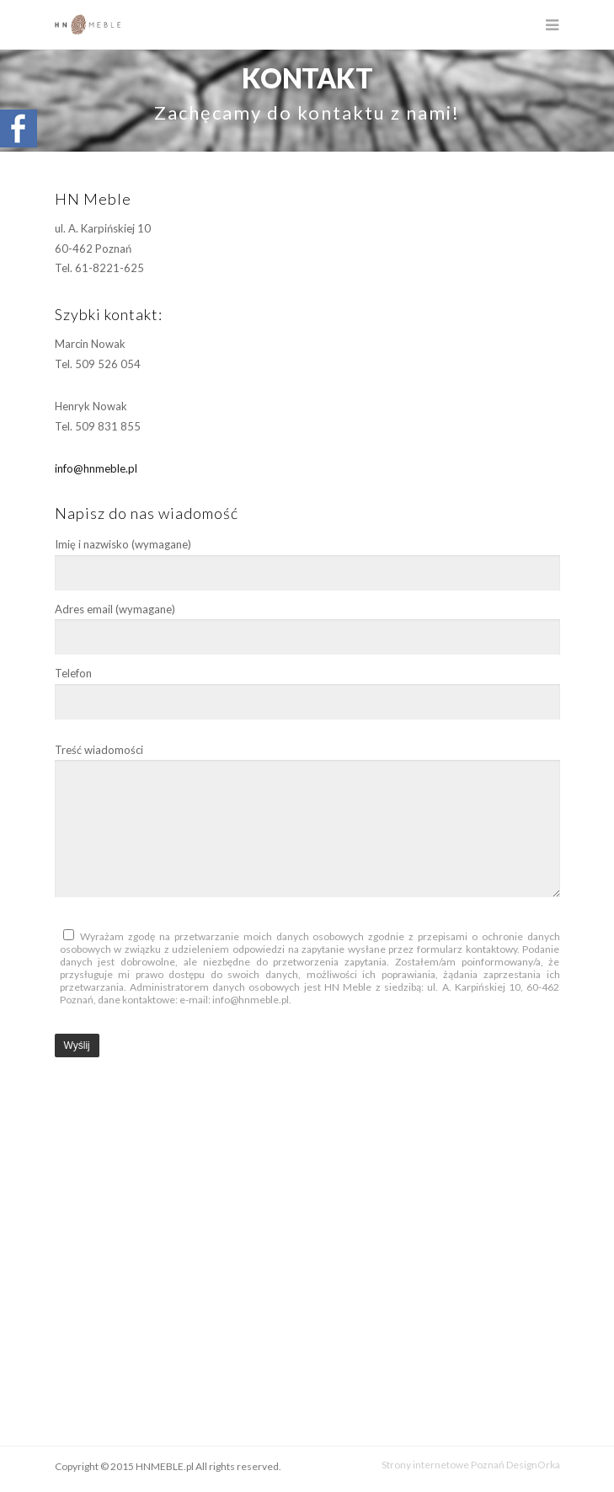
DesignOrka (533, 1464)
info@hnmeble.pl (96, 468)
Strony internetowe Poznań (443, 1464)
